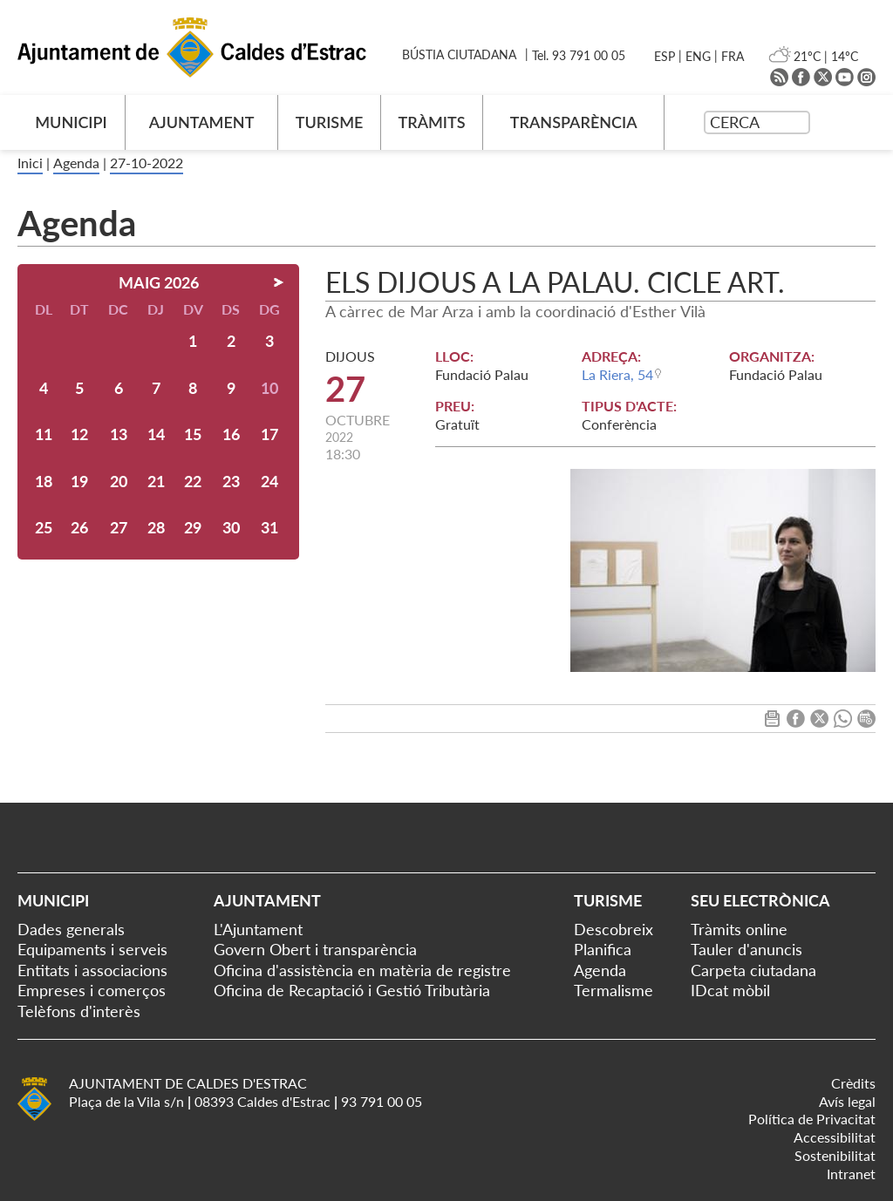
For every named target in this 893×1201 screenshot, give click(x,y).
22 (192, 481)
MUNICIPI (71, 122)
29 (192, 527)
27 (118, 527)
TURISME (330, 122)
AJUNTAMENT (202, 122)
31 (269, 527)
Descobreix (613, 929)
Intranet (851, 1173)
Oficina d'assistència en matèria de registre (362, 970)
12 (79, 434)
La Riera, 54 (617, 374)
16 (231, 434)
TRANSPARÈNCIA (573, 122)
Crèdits (853, 1083)
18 (43, 481)
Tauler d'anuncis (746, 949)
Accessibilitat (835, 1137)
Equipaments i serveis (92, 949)
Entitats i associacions (92, 970)
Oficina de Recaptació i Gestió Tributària (352, 990)
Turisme (608, 900)
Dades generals (71, 929)
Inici (30, 162)
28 (156, 527)
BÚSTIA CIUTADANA (459, 54)
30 (231, 527)
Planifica (602, 949)
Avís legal (847, 1101)
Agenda (76, 162)
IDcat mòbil (730, 990)
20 (118, 481)
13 (118, 434)
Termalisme (613, 990)
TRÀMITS (431, 122)
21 (156, 481)
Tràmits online (739, 929)
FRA (732, 56)
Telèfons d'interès (78, 1011)
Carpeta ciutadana (753, 970)
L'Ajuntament (258, 929)
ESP (664, 56)
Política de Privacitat (812, 1118)
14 (156, 434)
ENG (698, 56)
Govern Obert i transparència (315, 949)
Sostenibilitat (835, 1155)
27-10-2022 (146, 162)
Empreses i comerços (91, 990)
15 (192, 434)
